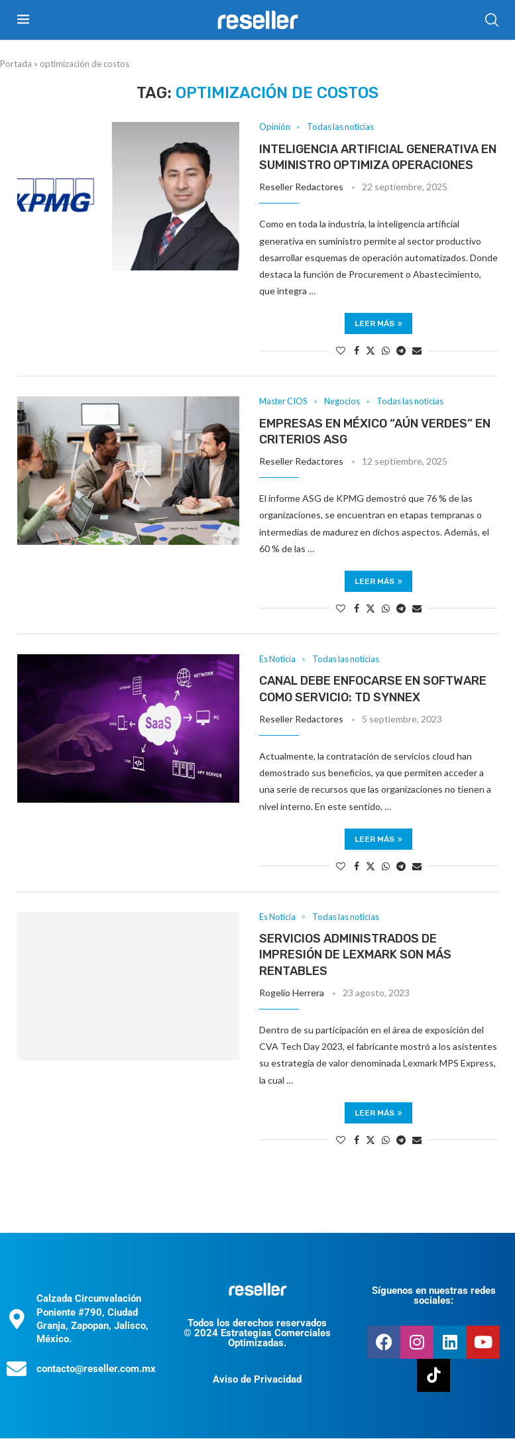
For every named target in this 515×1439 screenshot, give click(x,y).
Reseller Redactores (301, 187)
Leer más (378, 324)
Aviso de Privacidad (257, 1380)
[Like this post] (340, 351)
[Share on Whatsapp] (386, 351)
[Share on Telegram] (401, 351)
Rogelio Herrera (291, 993)
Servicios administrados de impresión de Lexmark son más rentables (355, 955)
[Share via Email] (417, 351)
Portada (16, 63)
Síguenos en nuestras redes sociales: (434, 1296)
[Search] (491, 20)
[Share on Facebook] (356, 351)
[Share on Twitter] (370, 351)
